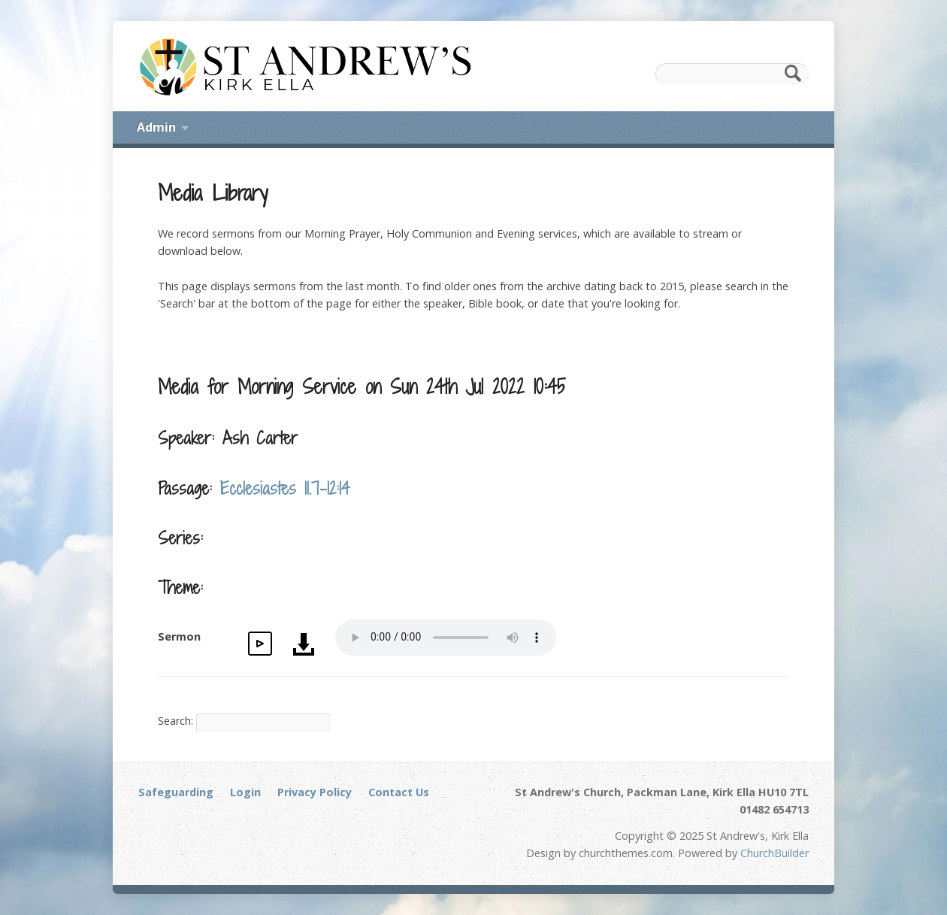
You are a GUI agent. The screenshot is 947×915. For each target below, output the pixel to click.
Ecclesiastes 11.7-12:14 (285, 488)
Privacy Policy (314, 792)
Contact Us (398, 792)
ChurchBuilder (774, 853)
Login (245, 792)
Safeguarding (175, 792)
